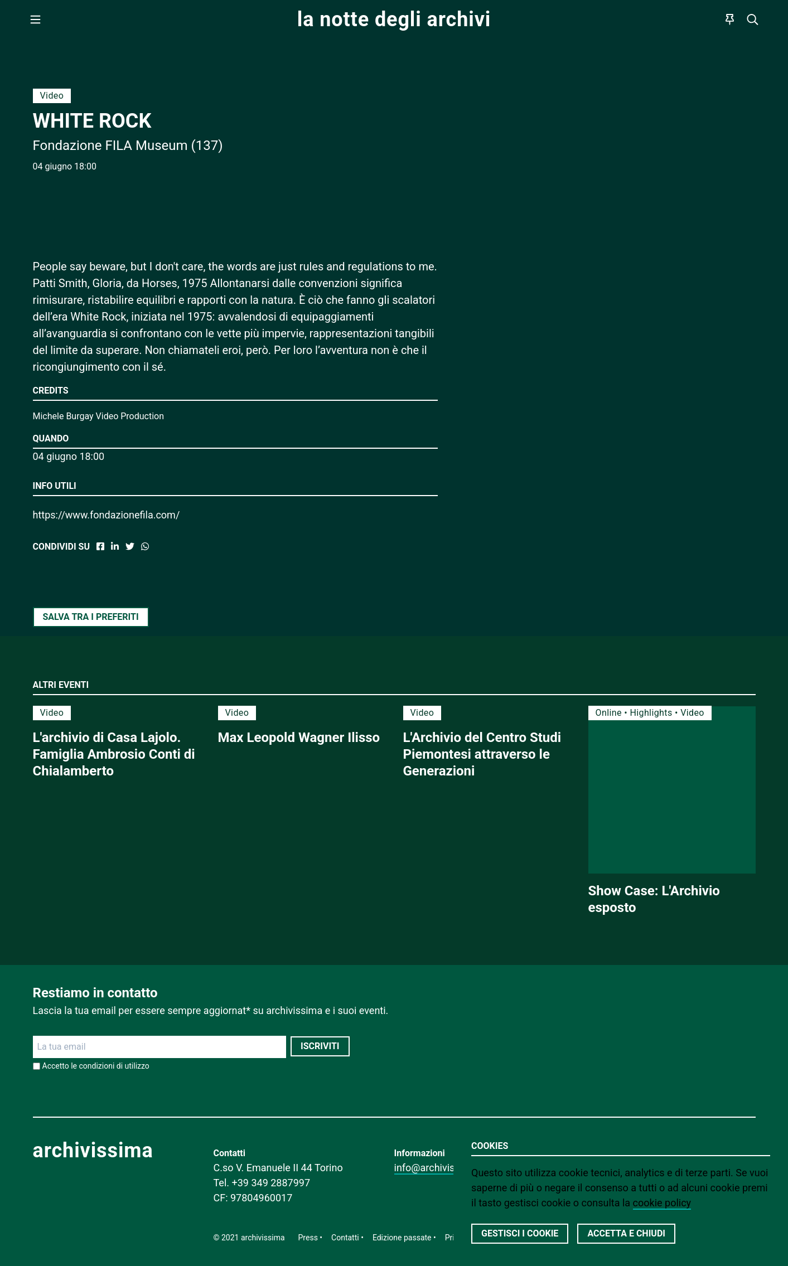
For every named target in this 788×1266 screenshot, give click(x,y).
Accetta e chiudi (626, 1233)
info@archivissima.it (439, 1167)
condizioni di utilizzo (114, 1065)
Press (308, 1237)
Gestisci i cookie (519, 1233)
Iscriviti (320, 1046)
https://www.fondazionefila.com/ (106, 515)
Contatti (345, 1237)
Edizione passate (402, 1237)
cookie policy (662, 1203)
